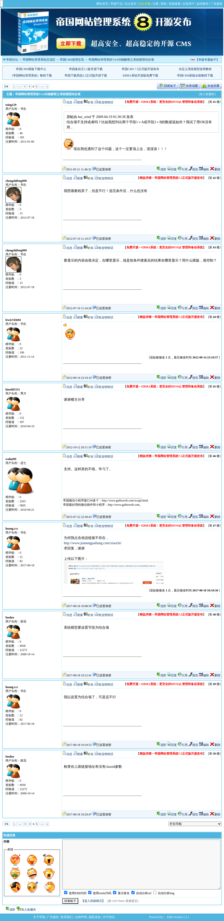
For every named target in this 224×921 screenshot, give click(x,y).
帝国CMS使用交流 (72, 59)
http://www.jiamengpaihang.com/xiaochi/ (92, 543)
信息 (69, 102)
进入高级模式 (93, 901)
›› (42, 86)
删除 (215, 169)
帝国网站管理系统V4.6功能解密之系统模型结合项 (121, 59)
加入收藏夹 (28, 909)
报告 (193, 169)
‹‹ (20, 86)
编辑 (204, 169)
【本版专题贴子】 (207, 59)
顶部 (163, 169)
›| (47, 86)
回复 (172, 169)
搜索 (80, 102)
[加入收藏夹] (207, 94)
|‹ (14, 86)
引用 (182, 169)
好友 (91, 102)
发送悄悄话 (105, 102)
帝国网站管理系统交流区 (39, 59)
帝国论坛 (12, 59)
